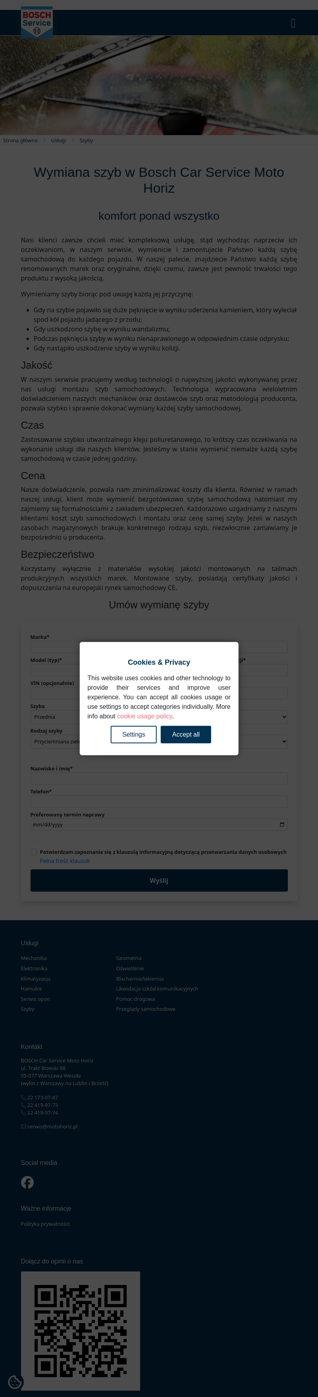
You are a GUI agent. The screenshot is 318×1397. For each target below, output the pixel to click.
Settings (133, 734)
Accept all (186, 734)
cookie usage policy (144, 715)
